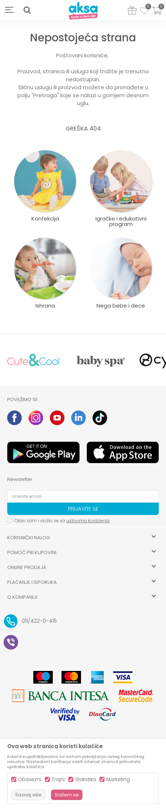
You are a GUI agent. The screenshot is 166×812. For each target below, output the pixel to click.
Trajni (58, 779)
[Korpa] (157, 15)
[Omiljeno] (144, 12)
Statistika (85, 779)
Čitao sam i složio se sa (62, 520)
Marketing (118, 779)
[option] (33, 360)
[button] (27, 10)
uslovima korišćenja (88, 521)
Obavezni (29, 779)
